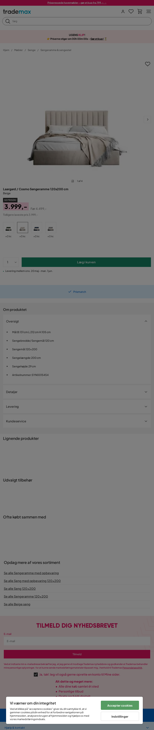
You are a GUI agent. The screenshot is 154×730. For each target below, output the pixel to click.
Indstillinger (119, 716)
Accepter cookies (120, 705)
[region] (74, 710)
